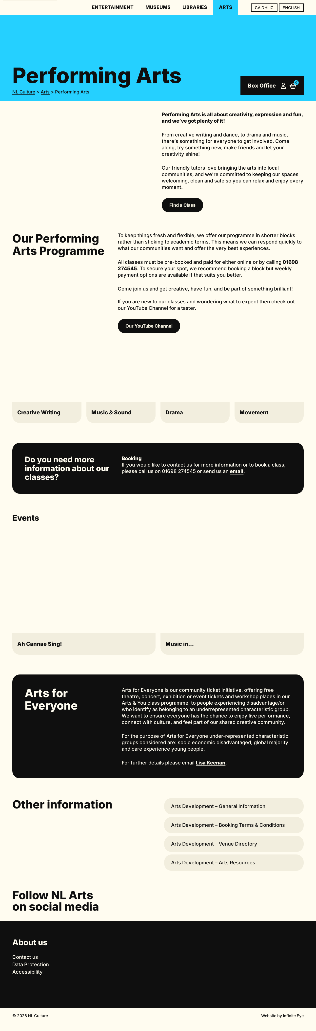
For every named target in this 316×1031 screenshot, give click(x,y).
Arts (225, 7)
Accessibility (27, 972)
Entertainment (113, 7)
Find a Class (182, 205)
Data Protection (30, 964)
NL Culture (23, 91)
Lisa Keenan (210, 763)
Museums (158, 7)
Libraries (194, 7)
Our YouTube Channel (149, 326)
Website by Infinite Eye (282, 1015)
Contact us (25, 957)
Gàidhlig (264, 7)
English (291, 7)
